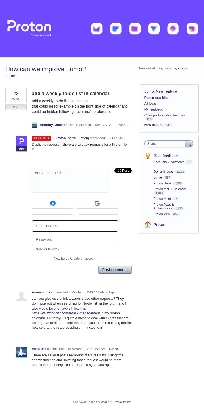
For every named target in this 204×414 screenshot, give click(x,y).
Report (113, 292)
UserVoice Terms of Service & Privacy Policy (102, 401)
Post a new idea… (158, 98)
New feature (166, 91)
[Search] (189, 143)
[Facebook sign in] (53, 203)
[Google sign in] (97, 203)
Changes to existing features (164, 115)
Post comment (115, 270)
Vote (16, 107)
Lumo (149, 91)
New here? (75, 258)
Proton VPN (162, 214)
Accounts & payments (169, 162)
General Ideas (164, 172)
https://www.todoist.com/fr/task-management (66, 313)
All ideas (150, 103)
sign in (183, 68)
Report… (122, 124)
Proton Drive (163, 183)
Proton (159, 224)
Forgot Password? (46, 249)
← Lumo (11, 76)
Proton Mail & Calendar (170, 189)
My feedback (153, 109)
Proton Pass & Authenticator (164, 206)
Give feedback (166, 156)
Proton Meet (163, 199)
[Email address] (75, 226)
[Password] (75, 239)
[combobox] (166, 144)
